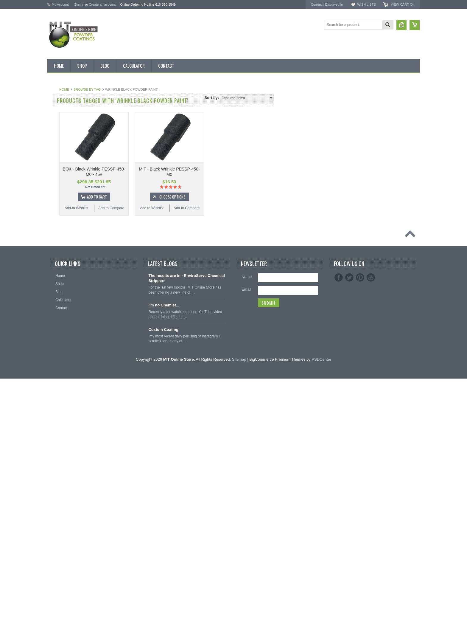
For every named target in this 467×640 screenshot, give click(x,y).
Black (55, 204)
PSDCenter (321, 621)
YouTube (371, 539)
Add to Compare (183, 208)
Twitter (349, 539)
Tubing (56, 486)
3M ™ (356, 126)
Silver (55, 355)
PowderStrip (362, 136)
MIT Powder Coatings (370, 105)
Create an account (102, 4)
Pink (54, 315)
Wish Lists (366, 4)
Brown (56, 234)
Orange (57, 305)
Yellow (56, 375)
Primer (56, 325)
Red (54, 345)
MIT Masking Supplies (370, 115)
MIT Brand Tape (63, 143)
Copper (56, 264)
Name (247, 538)
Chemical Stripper (65, 173)
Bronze (56, 224)
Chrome (57, 244)
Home (136, 89)
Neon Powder (61, 406)
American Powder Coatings (374, 110)
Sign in (79, 4)
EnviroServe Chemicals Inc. (375, 131)
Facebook (338, 539)
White (55, 365)
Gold (54, 274)
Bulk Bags (59, 102)
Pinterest (360, 539)
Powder (57, 183)
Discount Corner (64, 123)
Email (246, 551)
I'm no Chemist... (163, 567)
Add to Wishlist (148, 208)
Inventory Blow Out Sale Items (75, 113)
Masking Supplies (65, 426)
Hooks (56, 446)
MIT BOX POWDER (66, 133)
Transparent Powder (67, 416)
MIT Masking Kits (64, 163)
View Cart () (402, 4)
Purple (56, 335)
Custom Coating (163, 591)
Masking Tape (62, 466)
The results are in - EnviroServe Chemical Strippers (186, 540)
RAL (54, 385)
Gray (54, 294)
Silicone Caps (61, 436)
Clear (55, 254)
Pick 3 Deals (61, 153)
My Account (60, 4)
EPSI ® (357, 121)
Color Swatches (63, 395)
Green (55, 284)
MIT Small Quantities (67, 193)
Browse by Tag (158, 89)
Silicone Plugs (62, 476)
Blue (54, 214)
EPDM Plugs (61, 456)
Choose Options (244, 197)
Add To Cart (168, 197)
